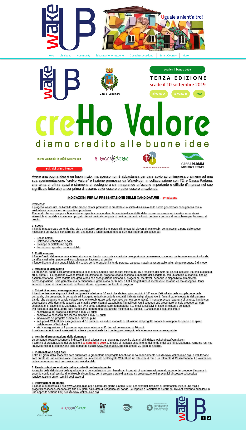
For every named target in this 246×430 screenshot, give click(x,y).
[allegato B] (180, 94)
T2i (182, 180)
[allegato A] (159, 94)
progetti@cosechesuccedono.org (51, 389)
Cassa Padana (200, 180)
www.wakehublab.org (110, 345)
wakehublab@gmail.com (122, 302)
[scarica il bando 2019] (177, 70)
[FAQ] (199, 94)
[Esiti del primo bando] (59, 169)
